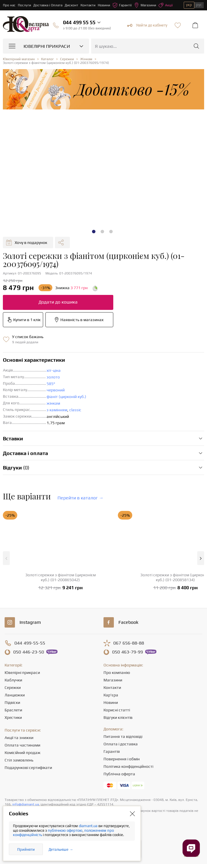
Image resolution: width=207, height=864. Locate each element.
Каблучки (13, 680)
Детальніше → (61, 849)
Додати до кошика (58, 302)
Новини (104, 5)
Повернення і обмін (121, 759)
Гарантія (111, 751)
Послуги (24, 5)
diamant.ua (88, 826)
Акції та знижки (19, 738)
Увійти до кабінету (147, 25)
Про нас (9, 5)
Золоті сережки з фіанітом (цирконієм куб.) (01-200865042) (60, 577)
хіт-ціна (54, 370)
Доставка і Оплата (47, 5)
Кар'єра (110, 695)
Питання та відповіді (122, 736)
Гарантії (122, 5)
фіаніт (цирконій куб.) (66, 396)
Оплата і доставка (120, 744)
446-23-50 (28, 652)
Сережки (13, 687)
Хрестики (13, 717)
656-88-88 (128, 643)
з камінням (57, 410)
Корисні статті (116, 710)
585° (51, 383)
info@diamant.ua (25, 804)
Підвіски (12, 702)
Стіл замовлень (19, 760)
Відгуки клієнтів (118, 717)
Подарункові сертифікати (28, 768)
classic (75, 410)
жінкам (53, 403)
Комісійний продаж (23, 753)
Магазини (145, 5)
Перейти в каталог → (80, 498)
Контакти (87, 5)
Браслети (13, 710)
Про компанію (116, 672)
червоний (56, 390)
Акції (165, 5)
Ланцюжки (15, 695)
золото (53, 377)
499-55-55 (29, 643)
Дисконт (71, 5)
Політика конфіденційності (128, 766)
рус (199, 5)
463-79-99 (127, 652)
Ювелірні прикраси (22, 672)
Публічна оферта (119, 774)
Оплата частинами (22, 745)
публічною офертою (65, 830)
